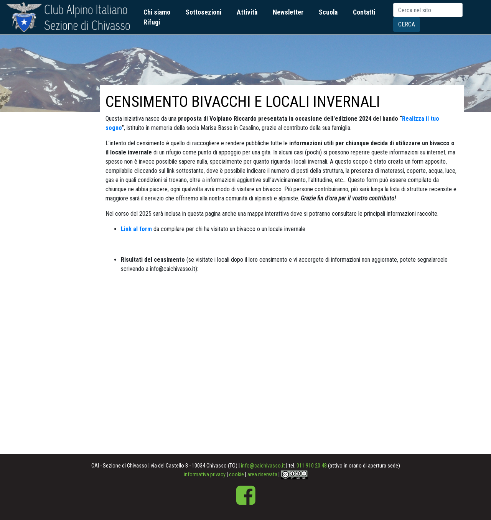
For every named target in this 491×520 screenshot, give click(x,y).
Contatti (364, 12)
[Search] (428, 10)
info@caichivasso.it (263, 466)
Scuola (328, 12)
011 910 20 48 (312, 466)
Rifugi (151, 22)
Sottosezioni (203, 12)
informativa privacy (205, 474)
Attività (247, 12)
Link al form (136, 229)
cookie (236, 474)
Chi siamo (156, 12)
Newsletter (288, 12)
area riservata (262, 474)
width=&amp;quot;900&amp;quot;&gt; (278, 365)
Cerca (406, 24)
